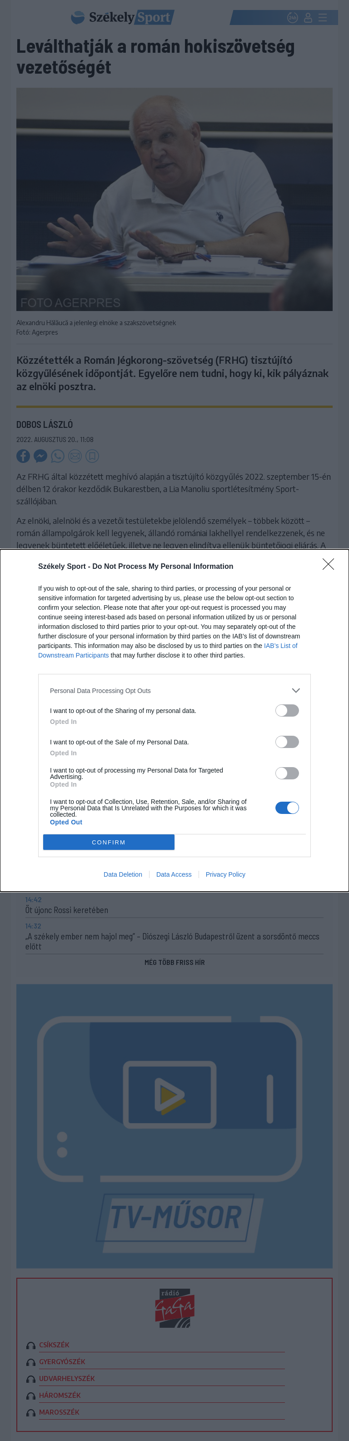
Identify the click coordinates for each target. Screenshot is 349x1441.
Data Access (174, 874)
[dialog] (174, 720)
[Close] (331, 567)
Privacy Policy (225, 874)
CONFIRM (109, 842)
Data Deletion (123, 874)
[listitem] (174, 690)
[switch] (287, 710)
